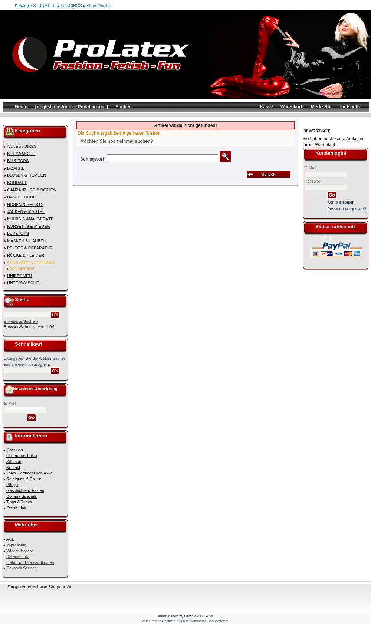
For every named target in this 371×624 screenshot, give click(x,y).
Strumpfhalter (98, 5)
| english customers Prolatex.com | (71, 106)
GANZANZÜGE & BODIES (31, 190)
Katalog (22, 5)
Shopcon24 (60, 586)
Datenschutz (17, 556)
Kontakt (13, 467)
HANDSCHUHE (21, 197)
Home (21, 106)
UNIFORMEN (19, 275)
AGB (10, 539)
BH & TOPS (18, 160)
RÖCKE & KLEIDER (25, 255)
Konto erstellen (340, 202)
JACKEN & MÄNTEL (26, 211)
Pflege (12, 484)
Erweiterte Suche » (21, 321)
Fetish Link (16, 508)
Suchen (123, 106)
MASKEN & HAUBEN (26, 241)
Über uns (14, 450)
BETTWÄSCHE (21, 153)
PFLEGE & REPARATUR (30, 248)
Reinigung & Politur (23, 479)
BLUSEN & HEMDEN (26, 175)
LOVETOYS (18, 233)
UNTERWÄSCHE (23, 282)
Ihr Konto (350, 106)
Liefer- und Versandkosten (30, 562)
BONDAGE (17, 182)
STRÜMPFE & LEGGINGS (57, 5)
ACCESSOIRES (21, 146)
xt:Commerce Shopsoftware (207, 621)
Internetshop (168, 616)
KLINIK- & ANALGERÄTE (30, 219)
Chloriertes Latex (21, 455)
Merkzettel (322, 106)
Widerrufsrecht (19, 551)
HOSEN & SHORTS (25, 204)
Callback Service (21, 568)
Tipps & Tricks (19, 502)
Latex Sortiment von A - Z (29, 473)
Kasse (266, 106)
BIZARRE (16, 168)
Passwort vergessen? (346, 209)
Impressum (16, 545)
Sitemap (13, 461)
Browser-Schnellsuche (24, 327)
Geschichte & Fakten (25, 490)
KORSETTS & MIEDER (28, 226)
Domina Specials (21, 496)
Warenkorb (291, 106)
